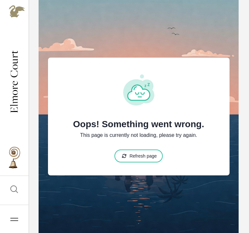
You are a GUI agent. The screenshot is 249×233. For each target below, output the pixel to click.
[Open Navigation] (14, 219)
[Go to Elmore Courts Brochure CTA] (14, 158)
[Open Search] (14, 190)
